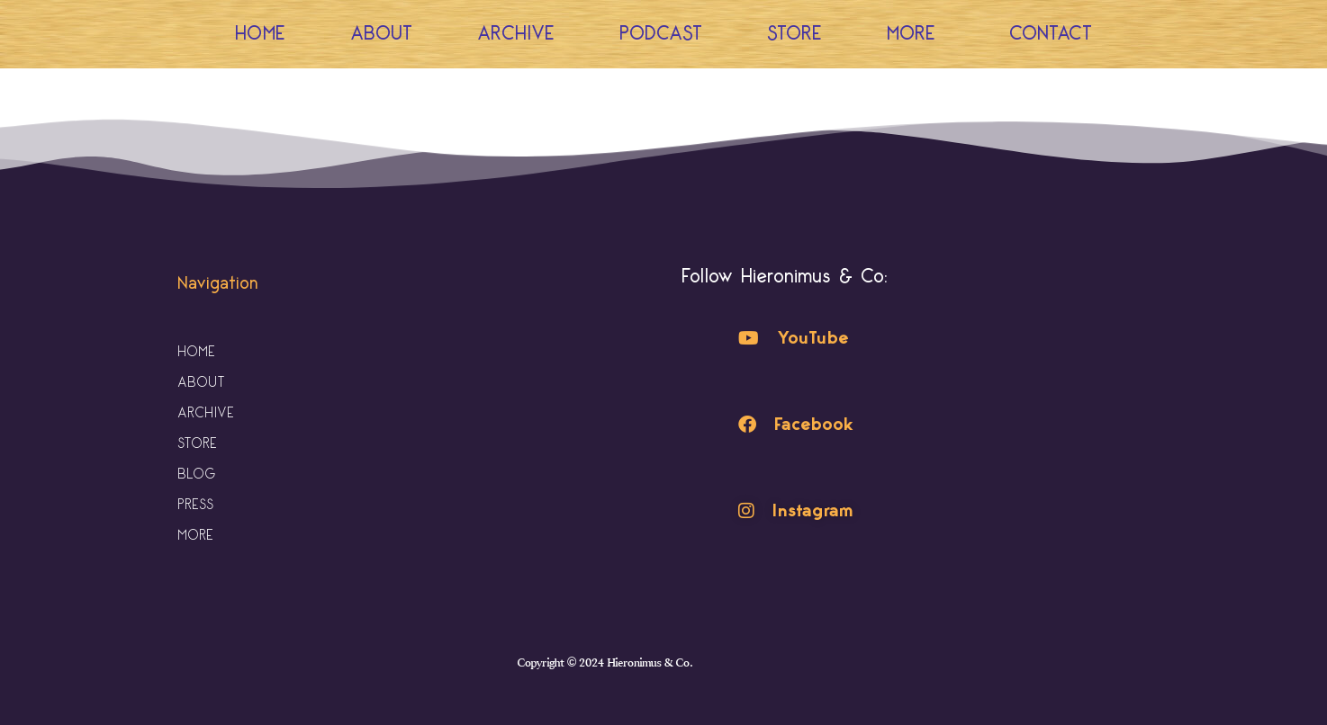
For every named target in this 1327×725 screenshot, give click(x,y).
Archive (516, 34)
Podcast (660, 34)
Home (260, 34)
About (381, 34)
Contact (1050, 34)
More (915, 34)
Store (794, 34)
